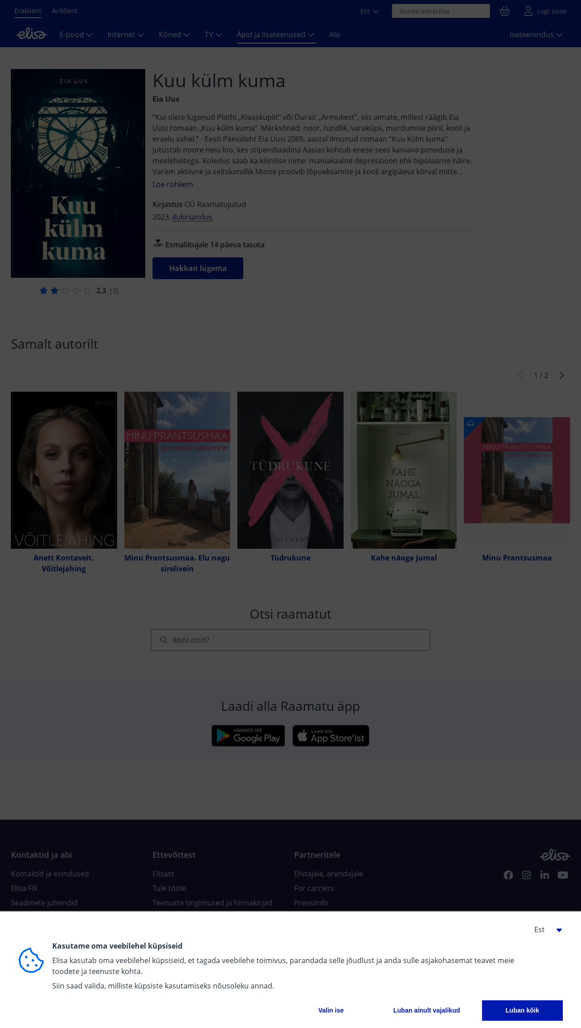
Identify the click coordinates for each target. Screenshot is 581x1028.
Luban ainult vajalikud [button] (426, 1010)
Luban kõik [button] (522, 1010)
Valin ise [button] (331, 1010)
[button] (545, 929)
